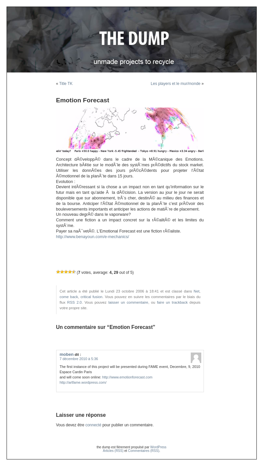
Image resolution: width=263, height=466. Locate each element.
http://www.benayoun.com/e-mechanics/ (92, 236)
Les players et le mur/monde (175, 83)
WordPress (158, 447)
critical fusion (91, 297)
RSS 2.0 (74, 302)
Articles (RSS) (113, 451)
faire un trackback (172, 302)
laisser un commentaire (128, 302)
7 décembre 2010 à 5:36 (79, 359)
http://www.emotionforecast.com (127, 377)
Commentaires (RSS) (143, 451)
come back (69, 297)
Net (197, 291)
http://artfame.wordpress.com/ (83, 382)
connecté (93, 425)
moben (67, 354)
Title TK (66, 83)
